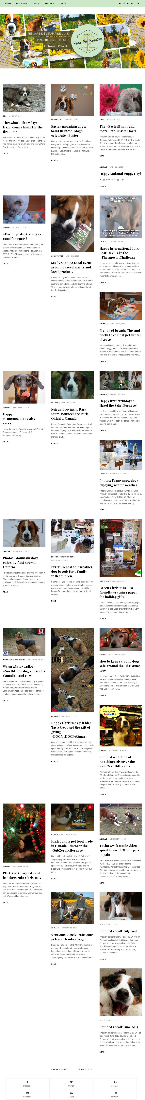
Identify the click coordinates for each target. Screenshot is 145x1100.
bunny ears (56, 120)
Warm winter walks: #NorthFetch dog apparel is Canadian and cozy (24, 671)
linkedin (71, 1094)
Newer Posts (59, 1069)
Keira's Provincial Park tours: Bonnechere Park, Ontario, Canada (70, 413)
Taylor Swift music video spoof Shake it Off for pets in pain (119, 850)
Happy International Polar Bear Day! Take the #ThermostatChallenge (120, 252)
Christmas (104, 581)
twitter (71, 1083)
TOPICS (35, 3)
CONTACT (49, 3)
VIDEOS (62, 3)
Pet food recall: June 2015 (119, 1027)
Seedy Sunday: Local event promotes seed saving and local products (71, 267)
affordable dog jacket (14, 660)
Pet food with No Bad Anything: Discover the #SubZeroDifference (117, 761)
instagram (115, 1094)
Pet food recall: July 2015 (118, 931)
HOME (8, 3)
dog (5, 116)
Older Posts (85, 1069)
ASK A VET (21, 3)
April (102, 120)
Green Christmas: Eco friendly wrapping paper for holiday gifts (118, 592)
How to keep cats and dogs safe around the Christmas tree (120, 665)
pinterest (27, 1094)
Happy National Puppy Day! (120, 174)
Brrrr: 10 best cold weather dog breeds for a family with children (72, 571)
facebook (27, 1083)
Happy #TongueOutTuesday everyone (19, 418)
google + (115, 1083)
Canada (6, 551)
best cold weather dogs (63, 557)
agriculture (57, 256)
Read (5, 154)
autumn (54, 403)
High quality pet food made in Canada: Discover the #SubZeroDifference (72, 845)
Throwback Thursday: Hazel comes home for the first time (23, 127)
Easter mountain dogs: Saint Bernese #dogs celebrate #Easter (68, 130)
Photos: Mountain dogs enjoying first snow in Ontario (21, 562)
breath (103, 324)
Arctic (103, 242)
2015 (101, 924)
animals (103, 167)
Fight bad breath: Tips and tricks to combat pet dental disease (120, 335)
